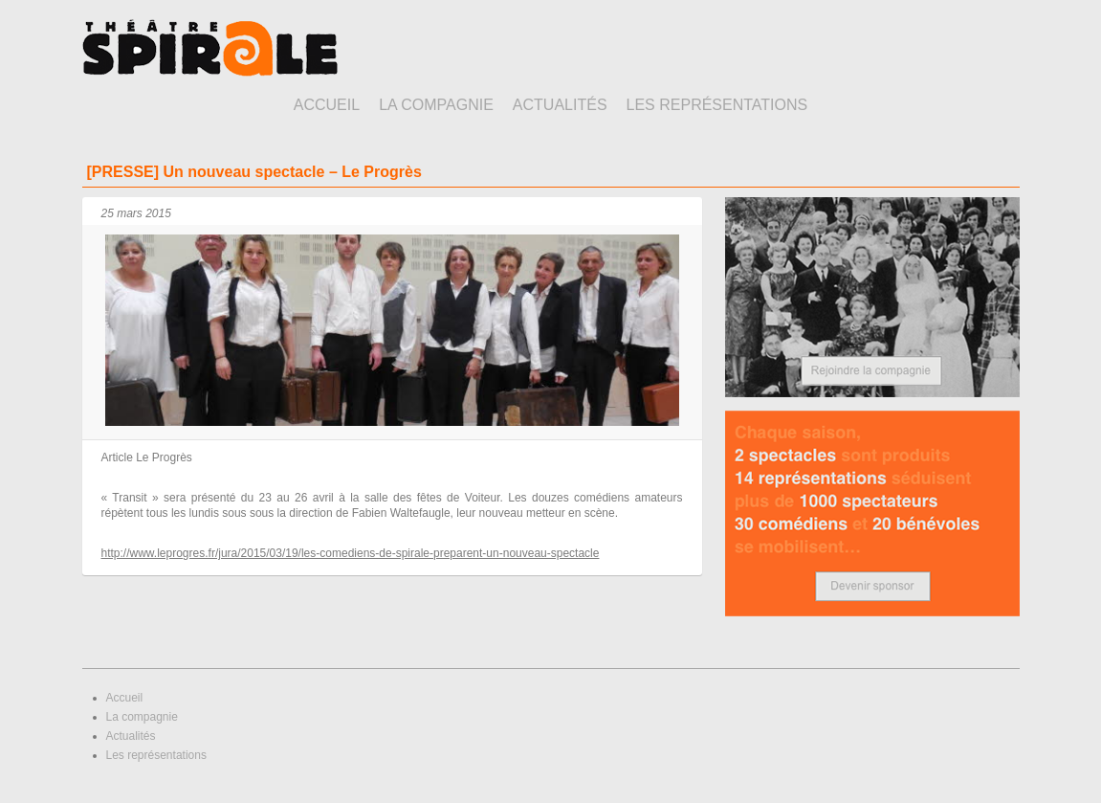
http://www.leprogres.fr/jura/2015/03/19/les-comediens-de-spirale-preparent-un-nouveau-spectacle (350, 553)
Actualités (560, 105)
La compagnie (436, 105)
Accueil (327, 105)
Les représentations (717, 105)
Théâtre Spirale (210, 48)
